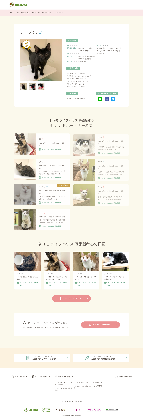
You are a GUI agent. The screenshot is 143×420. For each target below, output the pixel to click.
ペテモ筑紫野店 (97, 386)
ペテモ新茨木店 (97, 383)
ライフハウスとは (59, 4)
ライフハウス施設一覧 (103, 4)
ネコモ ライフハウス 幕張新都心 (63, 389)
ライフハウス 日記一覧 (80, 4)
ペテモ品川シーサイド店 (81, 383)
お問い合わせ (78, 402)
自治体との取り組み (126, 4)
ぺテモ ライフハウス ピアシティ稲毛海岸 (63, 384)
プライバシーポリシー (67, 402)
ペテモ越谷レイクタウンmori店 (82, 387)
